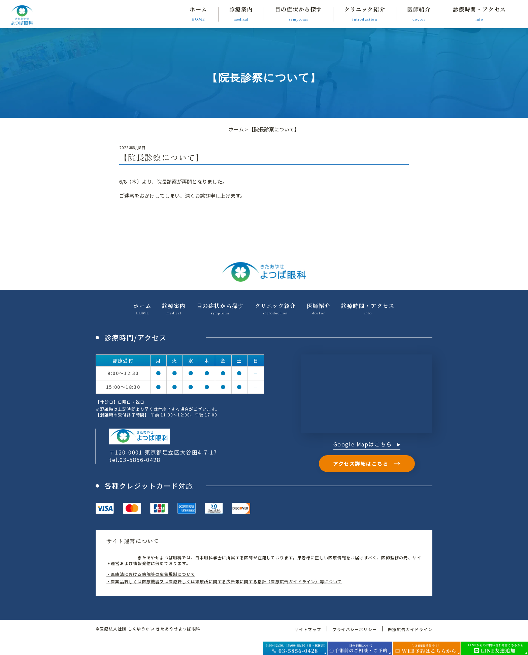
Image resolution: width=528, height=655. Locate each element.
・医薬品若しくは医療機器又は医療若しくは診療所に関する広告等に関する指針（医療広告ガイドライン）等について (224, 581)
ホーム (236, 129)
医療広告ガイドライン (410, 629)
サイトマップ (308, 629)
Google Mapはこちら (366, 444)
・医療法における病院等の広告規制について (150, 574)
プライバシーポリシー (354, 629)
